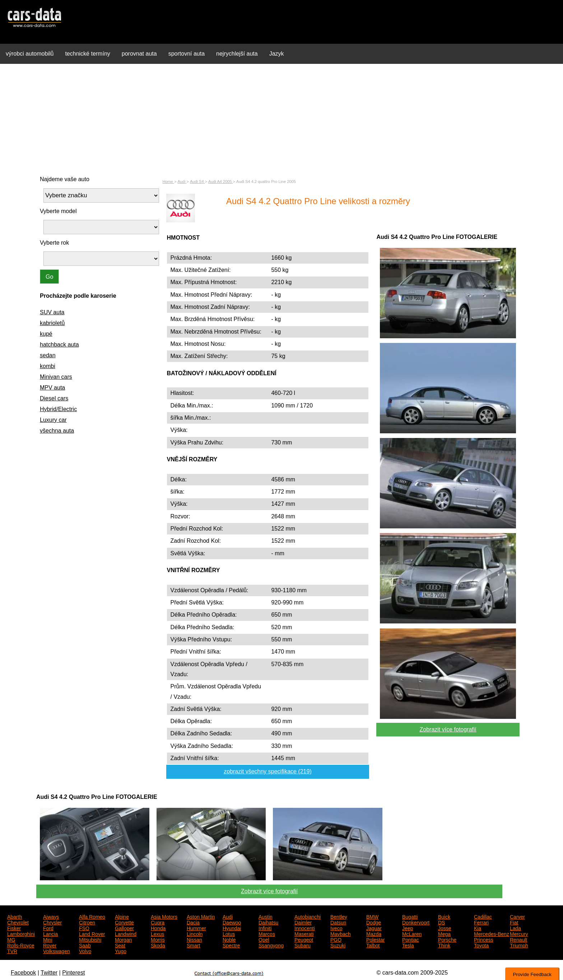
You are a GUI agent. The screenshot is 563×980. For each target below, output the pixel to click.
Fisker (14, 927)
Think (444, 945)
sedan (48, 355)
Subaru (302, 945)
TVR (12, 950)
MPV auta (52, 388)
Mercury (519, 933)
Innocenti (304, 927)
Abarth (14, 916)
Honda (158, 927)
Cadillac (483, 916)
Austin (266, 916)
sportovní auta (186, 54)
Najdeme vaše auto (64, 179)
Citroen (87, 922)
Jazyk (276, 54)
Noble (229, 939)
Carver (517, 916)
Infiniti (265, 927)
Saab (85, 945)
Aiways (51, 916)
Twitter (49, 973)
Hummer (196, 927)
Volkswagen (56, 950)
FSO (84, 927)
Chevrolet (18, 922)
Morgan (123, 939)
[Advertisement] (281, 120)
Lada (515, 927)
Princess (483, 939)
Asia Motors (164, 916)
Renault (518, 939)
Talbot (373, 945)
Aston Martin (201, 916)
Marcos (267, 933)
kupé (46, 334)
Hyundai (232, 927)
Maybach (340, 933)
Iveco (336, 927)
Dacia (193, 922)
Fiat (514, 922)
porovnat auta (139, 54)
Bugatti (410, 916)
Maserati (304, 933)
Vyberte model (58, 211)
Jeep (407, 927)
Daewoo (232, 922)
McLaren (412, 933)
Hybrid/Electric (58, 409)
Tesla (408, 945)
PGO (335, 939)
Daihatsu (268, 922)
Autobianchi (307, 916)
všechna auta (57, 431)
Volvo (85, 950)
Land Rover (92, 933)
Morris (158, 939)
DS (441, 922)
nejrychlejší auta (237, 54)
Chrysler (52, 922)
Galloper (124, 927)
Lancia (50, 933)
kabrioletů (52, 323)
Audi (228, 916)
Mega (444, 933)
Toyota (481, 945)
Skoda (158, 945)
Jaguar (374, 927)
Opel (264, 939)
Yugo (120, 950)
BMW (372, 916)
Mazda (373, 933)
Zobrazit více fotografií (448, 729)
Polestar (375, 939)
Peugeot (303, 939)
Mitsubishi (90, 939)
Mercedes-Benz (491, 933)
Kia (477, 927)
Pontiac (410, 939)
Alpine (122, 916)
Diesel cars (54, 398)
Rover (49, 945)
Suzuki (337, 945)
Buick (444, 916)
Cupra (157, 922)
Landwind (125, 933)
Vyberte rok (54, 243)
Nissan (194, 939)
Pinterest (73, 973)
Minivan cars (56, 377)
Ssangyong (271, 945)
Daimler (303, 922)
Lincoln (195, 933)
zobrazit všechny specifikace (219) (268, 771)
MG (11, 939)
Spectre (231, 945)
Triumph (519, 945)
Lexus (157, 933)
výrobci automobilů (29, 54)
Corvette (124, 922)
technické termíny (87, 54)
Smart (193, 945)
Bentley (338, 916)
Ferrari (481, 922)
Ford (48, 927)
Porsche (447, 939)
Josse (444, 927)
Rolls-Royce (20, 945)
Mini (47, 939)
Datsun (338, 922)
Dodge (373, 922)
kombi (47, 366)
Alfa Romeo (92, 916)
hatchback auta (59, 344)
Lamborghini (21, 933)
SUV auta (52, 312)
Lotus (229, 933)
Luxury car (53, 420)
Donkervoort (415, 922)
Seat (120, 945)
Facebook (23, 973)
